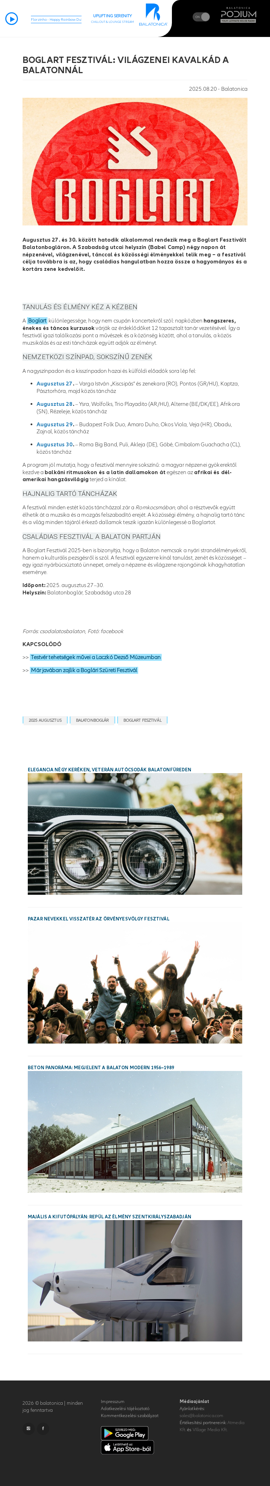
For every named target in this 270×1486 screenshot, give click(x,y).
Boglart (37, 320)
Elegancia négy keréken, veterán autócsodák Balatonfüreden (109, 770)
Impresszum (112, 1401)
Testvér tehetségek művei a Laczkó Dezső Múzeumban (95, 657)
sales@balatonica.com (202, 1415)
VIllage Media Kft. (210, 1430)
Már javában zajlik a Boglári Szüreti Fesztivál (84, 670)
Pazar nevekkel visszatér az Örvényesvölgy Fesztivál (98, 919)
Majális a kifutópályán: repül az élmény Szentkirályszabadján (109, 1217)
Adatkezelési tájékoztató (125, 1408)
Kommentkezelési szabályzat (129, 1415)
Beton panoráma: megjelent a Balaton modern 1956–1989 (101, 1068)
